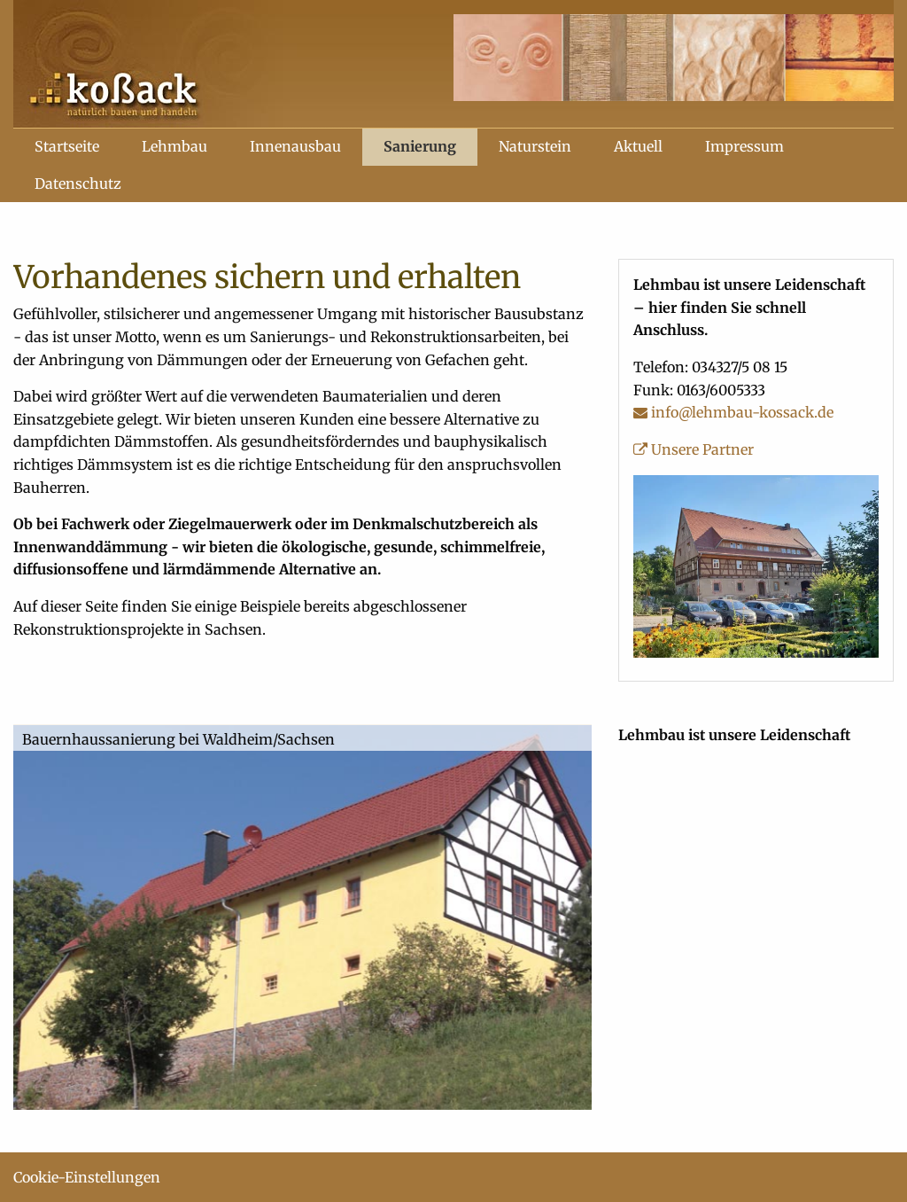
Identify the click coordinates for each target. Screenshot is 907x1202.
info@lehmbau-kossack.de (733, 412)
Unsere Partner (693, 449)
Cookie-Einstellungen (86, 1177)
